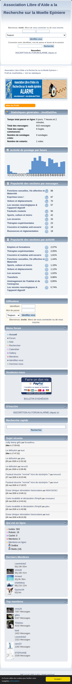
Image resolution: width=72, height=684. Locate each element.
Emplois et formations (18, 247)
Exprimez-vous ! (15, 197)
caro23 (18, 644)
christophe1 (50, 498)
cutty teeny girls (13, 442)
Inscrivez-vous (16, 364)
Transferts (12, 277)
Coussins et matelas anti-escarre (24, 227)
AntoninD (57, 474)
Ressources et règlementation (22, 231)
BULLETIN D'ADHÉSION (36, 399)
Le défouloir (11, 450)
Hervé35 (24, 466)
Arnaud (18, 576)
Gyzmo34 (19, 590)
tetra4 (55, 482)
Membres (13, 356)
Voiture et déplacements (19, 201)
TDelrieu (19, 623)
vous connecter (39, 28)
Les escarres (13, 219)
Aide (11, 342)
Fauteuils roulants (16, 211)
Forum (12, 338)
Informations (14, 681)
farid (23, 450)
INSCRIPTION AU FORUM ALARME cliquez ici (36, 53)
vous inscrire (57, 28)
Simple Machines (48, 674)
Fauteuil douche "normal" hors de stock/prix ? (28, 474)
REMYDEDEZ (52, 490)
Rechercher (14, 345)
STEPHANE (20, 653)
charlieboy (20, 583)
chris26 (18, 570)
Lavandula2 (20, 563)
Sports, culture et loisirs (19, 215)
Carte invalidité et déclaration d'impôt (24, 498)
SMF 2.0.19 (24, 674)
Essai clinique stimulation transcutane (24, 490)
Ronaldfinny (30, 442)
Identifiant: (15, 306)
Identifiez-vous (16, 360)
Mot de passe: (13, 310)
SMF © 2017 (35, 674)
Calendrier (14, 349)
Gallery (12, 353)
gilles (23, 458)
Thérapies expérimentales (20, 223)
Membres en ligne (17, 542)
